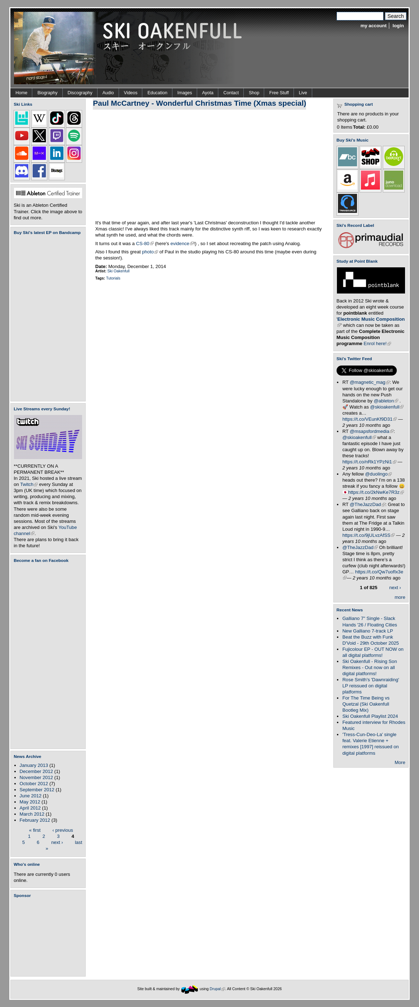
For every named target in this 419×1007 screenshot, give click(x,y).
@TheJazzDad (367, 504)
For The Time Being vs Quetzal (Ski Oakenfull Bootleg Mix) (366, 704)
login (398, 25)
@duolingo (378, 474)
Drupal (217, 989)
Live (303, 92)
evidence (182, 243)
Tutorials (113, 278)
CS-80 (144, 243)
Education (157, 92)
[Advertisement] (49, 937)
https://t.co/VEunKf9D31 (369, 419)
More (400, 762)
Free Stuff (279, 92)
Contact (231, 92)
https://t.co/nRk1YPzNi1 (369, 461)
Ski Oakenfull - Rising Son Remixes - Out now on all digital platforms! (369, 667)
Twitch (29, 484)
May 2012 (30, 802)
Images (184, 92)
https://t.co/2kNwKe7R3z (376, 492)
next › (57, 842)
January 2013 (34, 765)
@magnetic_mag (370, 382)
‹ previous (62, 829)
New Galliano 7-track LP (367, 631)
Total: (359, 127)
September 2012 (37, 789)
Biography (47, 92)
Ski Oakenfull (119, 271)
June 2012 (31, 795)
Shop (254, 92)
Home (21, 92)
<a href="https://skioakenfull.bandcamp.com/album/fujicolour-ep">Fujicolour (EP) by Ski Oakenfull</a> (46, 318)
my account (374, 25)
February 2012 (35, 820)
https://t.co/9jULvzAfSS (368, 535)
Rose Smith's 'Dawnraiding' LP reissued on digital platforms (370, 686)
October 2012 (34, 783)
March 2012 (32, 814)
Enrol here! (377, 343)
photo (150, 251)
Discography (80, 92)
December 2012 (36, 771)
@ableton (386, 401)
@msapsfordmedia (372, 431)
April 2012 (30, 808)
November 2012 (36, 777)
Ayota (208, 92)
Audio (108, 92)
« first (35, 829)
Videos (131, 92)
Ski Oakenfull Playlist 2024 (370, 716)
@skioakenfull (387, 407)
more (400, 597)
